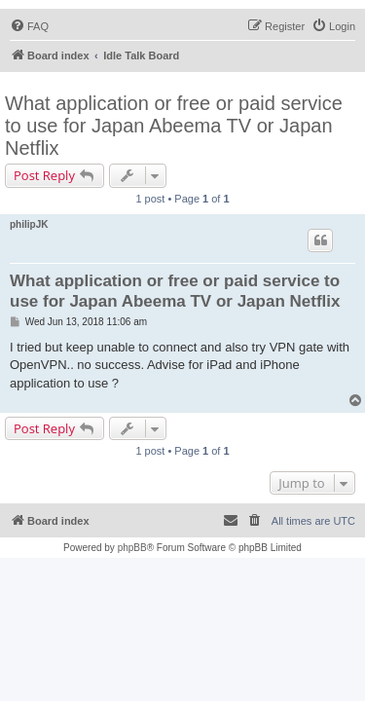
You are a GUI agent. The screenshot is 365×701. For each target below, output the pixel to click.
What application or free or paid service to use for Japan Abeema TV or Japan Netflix (174, 125)
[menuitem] (29, 26)
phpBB (132, 547)
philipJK (29, 224)
